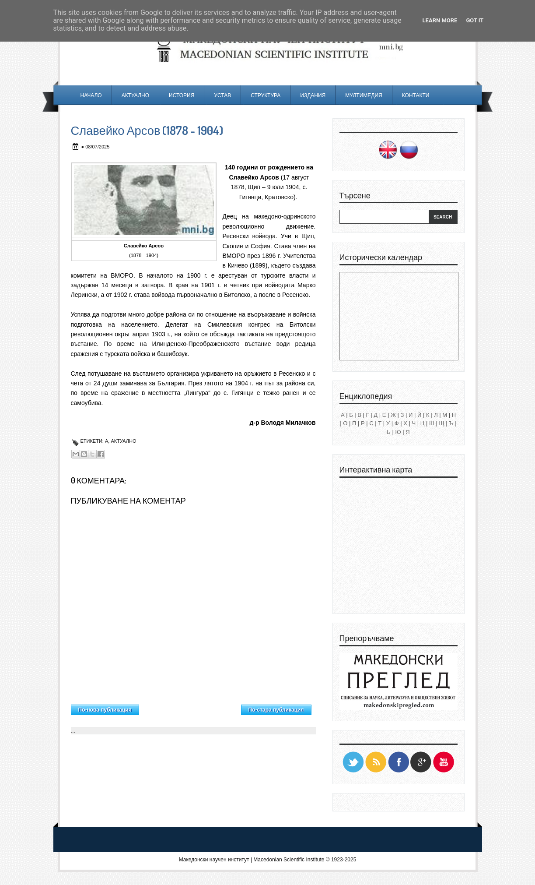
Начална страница (189, 708)
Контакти (416, 95)
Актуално (135, 95)
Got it (474, 20)
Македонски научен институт (214, 860)
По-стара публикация (276, 710)
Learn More (440, 20)
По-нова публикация (105, 710)
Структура (265, 95)
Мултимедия (363, 95)
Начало (91, 95)
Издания (312, 95)
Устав (222, 95)
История (181, 95)
